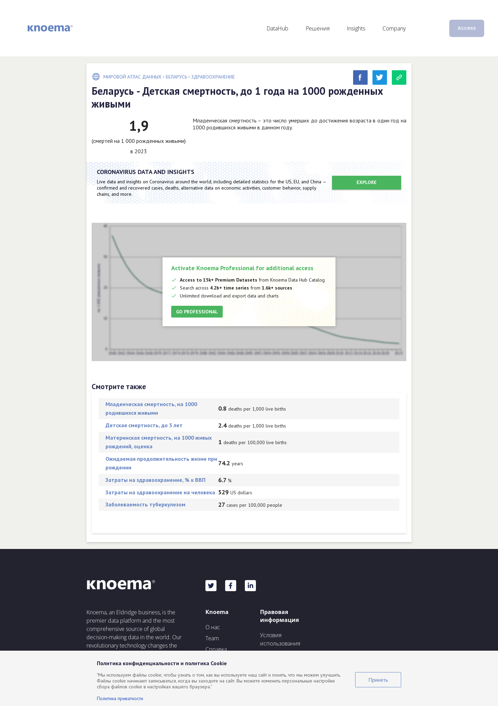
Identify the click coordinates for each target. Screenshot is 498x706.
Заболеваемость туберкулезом (145, 504)
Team (212, 638)
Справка (216, 649)
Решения (318, 28)
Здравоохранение (213, 77)
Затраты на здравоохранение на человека (160, 492)
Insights (356, 28)
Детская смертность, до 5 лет (144, 425)
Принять (378, 679)
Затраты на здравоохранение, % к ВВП (155, 479)
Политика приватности (120, 698)
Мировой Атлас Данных (132, 77)
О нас (212, 627)
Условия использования (280, 639)
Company (394, 28)
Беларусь (176, 77)
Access (467, 28)
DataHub (277, 28)
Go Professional (197, 312)
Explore (367, 182)
